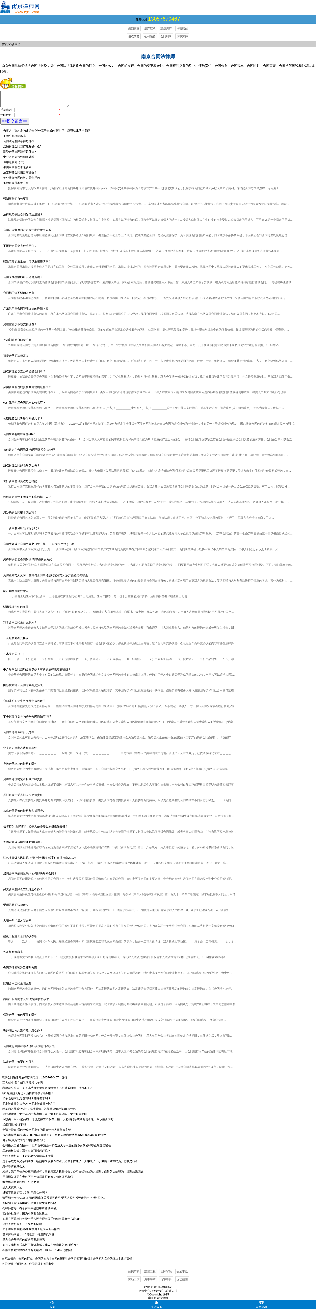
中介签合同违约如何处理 (18, 160)
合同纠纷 (166, 36)
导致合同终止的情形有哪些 (20, 766)
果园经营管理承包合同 (17, 170)
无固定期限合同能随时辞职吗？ (23, 845)
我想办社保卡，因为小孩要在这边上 (25, 1216)
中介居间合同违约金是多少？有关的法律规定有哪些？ (37, 672)
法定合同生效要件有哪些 (18, 1064)
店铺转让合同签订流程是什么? (22, 149)
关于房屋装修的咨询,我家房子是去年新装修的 (31, 1232)
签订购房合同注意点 (16, 594)
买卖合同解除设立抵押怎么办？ (23, 892)
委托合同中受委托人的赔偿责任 (23, 798)
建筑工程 (150, 1274)
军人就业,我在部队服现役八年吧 (22, 1085)
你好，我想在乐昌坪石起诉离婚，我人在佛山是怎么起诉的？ (40, 1247)
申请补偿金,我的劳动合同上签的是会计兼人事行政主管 (36, 1132)
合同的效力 (42, 1261)
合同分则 (7, 1266)
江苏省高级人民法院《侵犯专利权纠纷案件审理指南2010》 (40, 860)
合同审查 (48, 1266)
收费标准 (158, 1293)
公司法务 (150, 36)
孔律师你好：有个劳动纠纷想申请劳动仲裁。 (30, 1211)
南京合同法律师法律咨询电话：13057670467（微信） (36, 1080)
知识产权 (133, 1274)
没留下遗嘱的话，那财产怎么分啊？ (25, 1195)
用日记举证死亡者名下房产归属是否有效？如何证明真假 (37, 1179)
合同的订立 (26, 1261)
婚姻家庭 (133, 28)
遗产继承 (150, 28)
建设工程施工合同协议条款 (20, 939)
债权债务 (133, 36)
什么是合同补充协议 (16, 641)
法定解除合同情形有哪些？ (20, 175)
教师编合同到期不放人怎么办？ (23, 1033)
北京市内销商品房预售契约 (20, 751)
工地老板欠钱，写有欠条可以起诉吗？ (26, 1153)
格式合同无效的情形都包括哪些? (23, 813)
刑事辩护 (182, 36)
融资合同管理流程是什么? (19, 154)
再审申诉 (166, 1282)
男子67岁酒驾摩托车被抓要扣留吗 (23, 1143)
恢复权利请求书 (13, 954)
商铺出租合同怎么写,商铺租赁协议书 (26, 1002)
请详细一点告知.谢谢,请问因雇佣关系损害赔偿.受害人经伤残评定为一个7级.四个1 (53, 1200)
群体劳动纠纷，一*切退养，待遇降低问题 (28, 1237)
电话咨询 (261, 1304)
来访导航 (156, 1304)
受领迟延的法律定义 (16, 907)
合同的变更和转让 (79, 1261)
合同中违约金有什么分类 (18, 735)
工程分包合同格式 (14, 139)
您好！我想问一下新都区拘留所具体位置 (27, 1159)
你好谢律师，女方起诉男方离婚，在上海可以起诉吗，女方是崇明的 (44, 1117)
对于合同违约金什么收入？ (20, 625)
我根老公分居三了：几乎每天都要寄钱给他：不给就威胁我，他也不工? (46, 1091)
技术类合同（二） (14, 656)
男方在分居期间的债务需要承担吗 (23, 1242)
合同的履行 (59, 1261)
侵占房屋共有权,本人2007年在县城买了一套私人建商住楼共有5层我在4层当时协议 (54, 1138)
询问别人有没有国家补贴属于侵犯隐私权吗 (29, 1206)
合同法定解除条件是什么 (18, 144)
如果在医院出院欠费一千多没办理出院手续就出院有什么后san (41, 1221)
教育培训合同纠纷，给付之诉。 (22, 1185)
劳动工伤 (133, 1282)
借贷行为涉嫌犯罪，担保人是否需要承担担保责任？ (35, 829)
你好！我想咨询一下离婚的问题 (22, 1227)
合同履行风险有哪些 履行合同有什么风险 (29, 1049)
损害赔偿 (182, 28)
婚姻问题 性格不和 (14, 1127)
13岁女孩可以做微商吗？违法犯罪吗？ (26, 1101)
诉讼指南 (182, 1282)
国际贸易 (166, 1274)
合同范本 (21, 1266)
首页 (5, 44)
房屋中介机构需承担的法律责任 (23, 782)
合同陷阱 (34, 1266)
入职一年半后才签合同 (17, 923)
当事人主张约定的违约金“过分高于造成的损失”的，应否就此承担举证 (46, 133)
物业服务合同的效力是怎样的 (21, 180)
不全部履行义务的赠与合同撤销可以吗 (27, 719)
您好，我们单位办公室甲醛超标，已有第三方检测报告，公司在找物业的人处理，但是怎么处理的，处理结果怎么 (72, 1174)
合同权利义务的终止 (105, 1261)
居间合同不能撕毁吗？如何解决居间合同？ (30, 876)
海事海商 (150, 1282)
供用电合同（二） (14, 165)
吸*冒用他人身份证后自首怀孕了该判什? (27, 1096)
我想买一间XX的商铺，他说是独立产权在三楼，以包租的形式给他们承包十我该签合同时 (57, 1122)
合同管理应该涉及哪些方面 (20, 970)
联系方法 (171, 1293)
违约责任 (126, 1261)
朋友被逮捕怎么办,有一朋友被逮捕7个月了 (29, 1106)
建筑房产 (166, 28)
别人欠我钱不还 (12, 1190)
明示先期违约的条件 (16, 609)
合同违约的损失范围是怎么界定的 (24, 703)
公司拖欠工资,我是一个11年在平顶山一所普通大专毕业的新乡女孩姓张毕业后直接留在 (56, 1148)
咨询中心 (144, 1293)
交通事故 (182, 1274)
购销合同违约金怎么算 (17, 986)
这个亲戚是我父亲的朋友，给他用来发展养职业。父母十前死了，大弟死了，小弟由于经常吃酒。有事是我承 (70, 1164)
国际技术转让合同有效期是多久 (23, 688)
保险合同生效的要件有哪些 (20, 1017)
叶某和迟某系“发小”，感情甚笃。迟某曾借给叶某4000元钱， (40, 1112)
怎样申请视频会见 (13, 1169)
